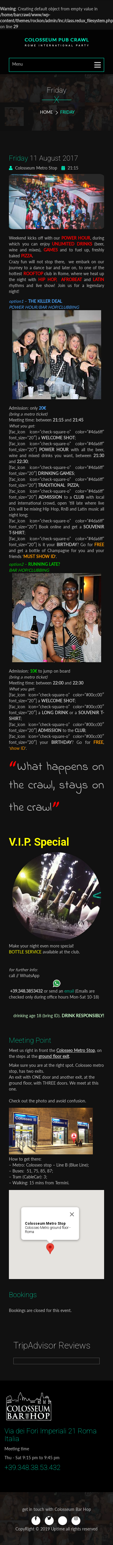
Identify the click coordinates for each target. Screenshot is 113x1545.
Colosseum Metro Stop (33, 167)
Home (46, 112)
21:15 (69, 167)
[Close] (78, 1195)
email (69, 990)
